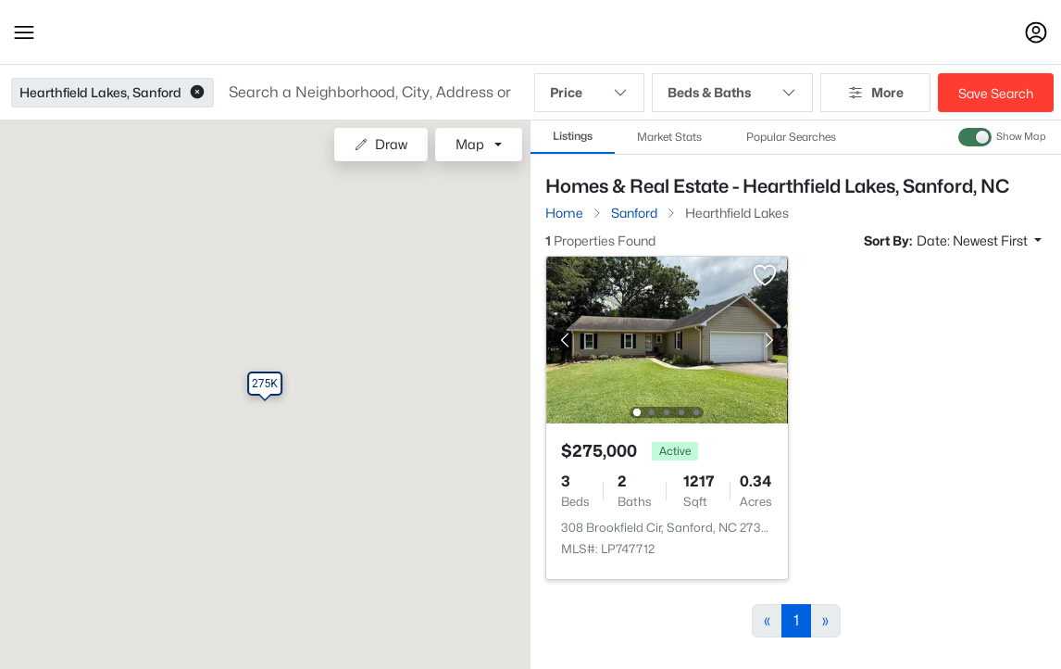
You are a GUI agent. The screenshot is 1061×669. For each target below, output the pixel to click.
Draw (381, 144)
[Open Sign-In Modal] (1036, 32)
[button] (24, 32)
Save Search (995, 93)
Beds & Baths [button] (732, 92)
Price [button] (589, 92)
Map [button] (470, 144)
